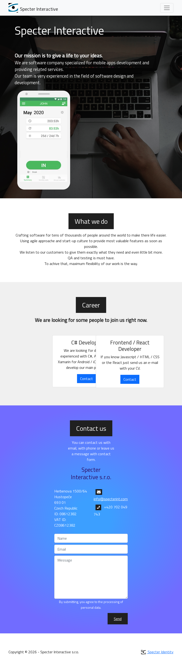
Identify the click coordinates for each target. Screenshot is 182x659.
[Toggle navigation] (166, 8)
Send (118, 619)
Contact (86, 378)
